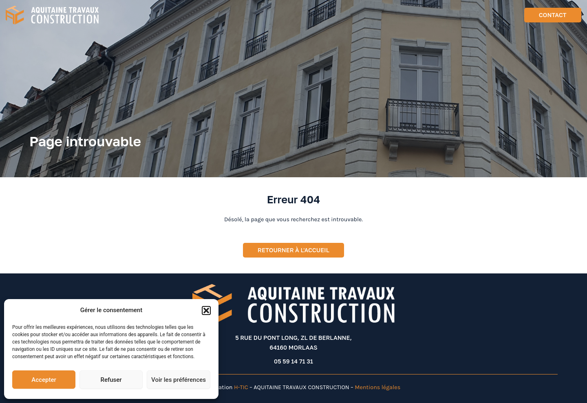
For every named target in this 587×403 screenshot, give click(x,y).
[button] (206, 310)
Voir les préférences (178, 379)
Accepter (43, 379)
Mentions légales (377, 387)
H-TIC (241, 387)
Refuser (110, 379)
